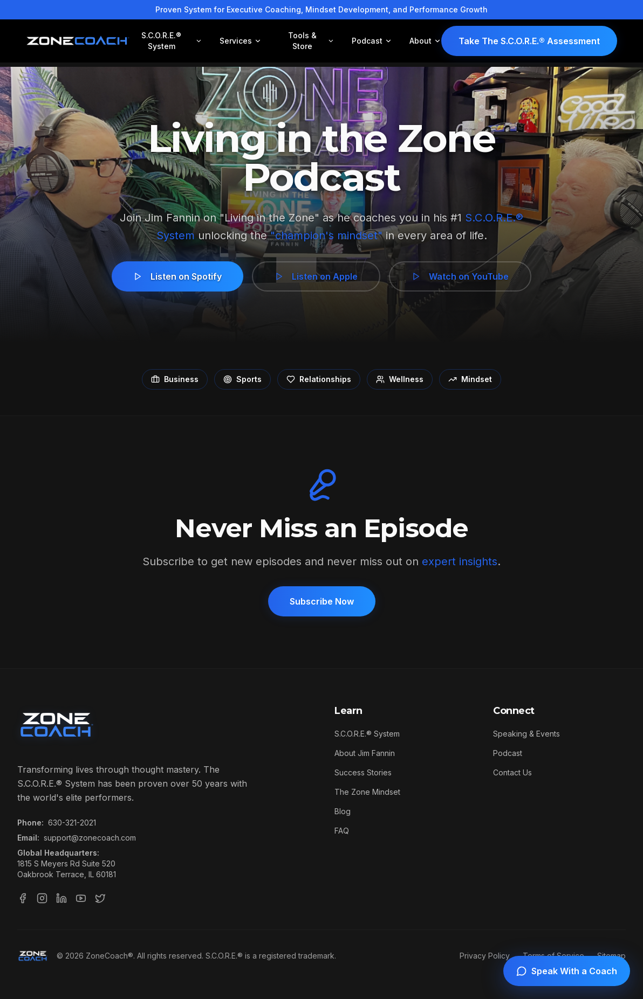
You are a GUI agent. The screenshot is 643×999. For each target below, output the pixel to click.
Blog (342, 811)
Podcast (372, 40)
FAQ (341, 830)
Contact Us (512, 772)
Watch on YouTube (460, 276)
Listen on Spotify (177, 276)
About (425, 40)
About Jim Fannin (364, 753)
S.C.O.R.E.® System (171, 41)
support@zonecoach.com (90, 837)
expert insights (459, 561)
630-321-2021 (72, 822)
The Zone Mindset (367, 791)
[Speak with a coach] (566, 971)
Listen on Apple (316, 276)
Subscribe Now (322, 601)
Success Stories (363, 772)
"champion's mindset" (326, 235)
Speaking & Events (526, 733)
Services (241, 40)
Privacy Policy (485, 955)
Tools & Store (311, 41)
